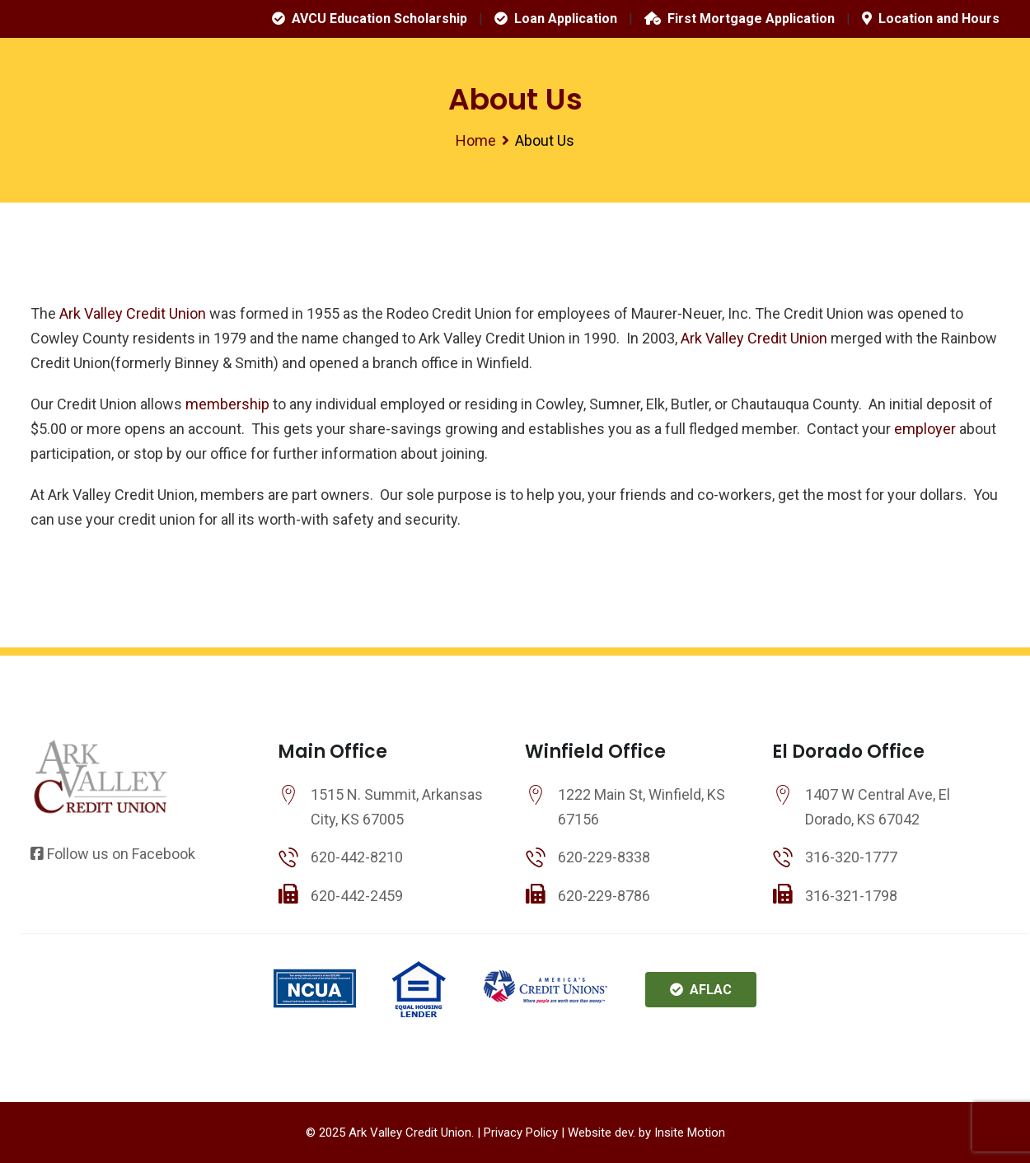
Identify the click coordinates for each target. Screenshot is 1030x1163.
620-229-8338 (604, 857)
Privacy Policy (521, 1132)
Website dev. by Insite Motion (646, 1132)
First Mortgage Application (739, 18)
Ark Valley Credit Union (131, 313)
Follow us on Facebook (112, 853)
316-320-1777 (851, 857)
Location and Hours (931, 18)
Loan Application (555, 18)
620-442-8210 (357, 857)
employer (925, 428)
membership (227, 404)
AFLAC (701, 989)
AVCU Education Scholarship (369, 18)
